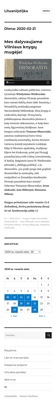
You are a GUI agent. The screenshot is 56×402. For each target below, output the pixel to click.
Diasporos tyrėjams (15, 365)
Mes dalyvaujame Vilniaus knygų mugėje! (23, 47)
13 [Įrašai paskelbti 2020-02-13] (28, 297)
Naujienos (10, 350)
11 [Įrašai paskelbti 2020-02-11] (14, 297)
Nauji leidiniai (10, 221)
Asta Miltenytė (27, 221)
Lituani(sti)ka (16, 11)
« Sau (14, 315)
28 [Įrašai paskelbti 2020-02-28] (34, 309)
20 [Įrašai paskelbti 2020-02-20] (28, 303)
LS (5, 218)
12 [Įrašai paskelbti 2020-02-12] (21, 297)
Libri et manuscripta (16, 357)
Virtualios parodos (15, 372)
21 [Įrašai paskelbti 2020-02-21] (34, 303)
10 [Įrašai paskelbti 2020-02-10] (7, 297)
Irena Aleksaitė (42, 221)
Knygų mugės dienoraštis (35, 218)
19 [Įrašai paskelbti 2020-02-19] (21, 303)
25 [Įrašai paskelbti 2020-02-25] (14, 309)
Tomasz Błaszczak (30, 224)
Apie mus (10, 379)
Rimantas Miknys (12, 224)
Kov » (42, 315)
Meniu (46, 11)
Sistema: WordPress (29, 396)
